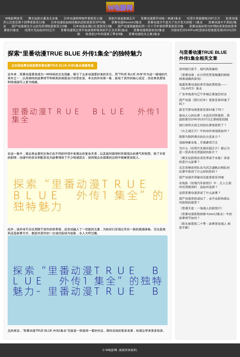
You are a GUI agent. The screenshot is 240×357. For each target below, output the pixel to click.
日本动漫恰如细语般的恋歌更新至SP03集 (78, 22)
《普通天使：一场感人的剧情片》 (201, 208)
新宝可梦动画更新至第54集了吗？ (201, 109)
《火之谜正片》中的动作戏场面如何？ (204, 130)
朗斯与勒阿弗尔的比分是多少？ (200, 136)
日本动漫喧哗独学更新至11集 (83, 18)
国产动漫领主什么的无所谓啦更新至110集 (39, 26)
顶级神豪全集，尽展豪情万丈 (198, 142)
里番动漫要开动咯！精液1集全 (161, 18)
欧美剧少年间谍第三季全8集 (104, 34)
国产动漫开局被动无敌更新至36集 (201, 177)
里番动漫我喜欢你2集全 (149, 30)
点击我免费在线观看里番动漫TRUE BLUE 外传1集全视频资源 (52, 65)
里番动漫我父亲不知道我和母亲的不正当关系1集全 (94, 30)
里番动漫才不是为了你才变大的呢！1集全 (175, 22)
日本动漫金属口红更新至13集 (92, 26)
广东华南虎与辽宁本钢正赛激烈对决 (203, 94)
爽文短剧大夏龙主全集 (43, 18)
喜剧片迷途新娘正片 (121, 18)
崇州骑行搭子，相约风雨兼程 (198, 69)
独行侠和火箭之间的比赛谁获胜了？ (203, 125)
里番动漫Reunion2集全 (126, 22)
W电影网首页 (14, 18)
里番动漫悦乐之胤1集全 (144, 34)
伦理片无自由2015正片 (40, 30)
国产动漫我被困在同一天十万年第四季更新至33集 (151, 26)
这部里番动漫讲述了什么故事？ (200, 192)
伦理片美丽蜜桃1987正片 (203, 18)
